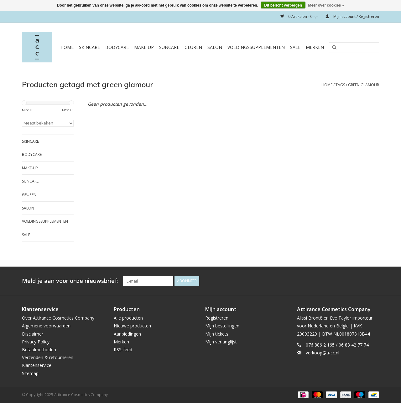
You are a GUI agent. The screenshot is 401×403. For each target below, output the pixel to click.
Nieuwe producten (132, 326)
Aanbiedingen (127, 334)
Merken (315, 47)
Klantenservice (36, 365)
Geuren (193, 47)
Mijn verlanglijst (221, 342)
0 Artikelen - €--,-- (299, 16)
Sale (295, 47)
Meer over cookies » (326, 5)
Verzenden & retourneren (47, 357)
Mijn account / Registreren (352, 16)
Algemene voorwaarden (46, 326)
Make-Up (144, 47)
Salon (214, 47)
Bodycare (117, 47)
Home (67, 47)
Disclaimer (32, 334)
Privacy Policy (35, 342)
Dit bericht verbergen (283, 5)
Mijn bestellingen (222, 326)
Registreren (216, 318)
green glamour (363, 84)
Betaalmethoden (39, 350)
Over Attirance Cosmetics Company (58, 318)
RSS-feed (123, 350)
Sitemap (30, 373)
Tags (340, 84)
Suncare (169, 47)
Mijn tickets (216, 334)
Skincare (89, 47)
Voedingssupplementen (256, 47)
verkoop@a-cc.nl (322, 353)
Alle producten (128, 318)
